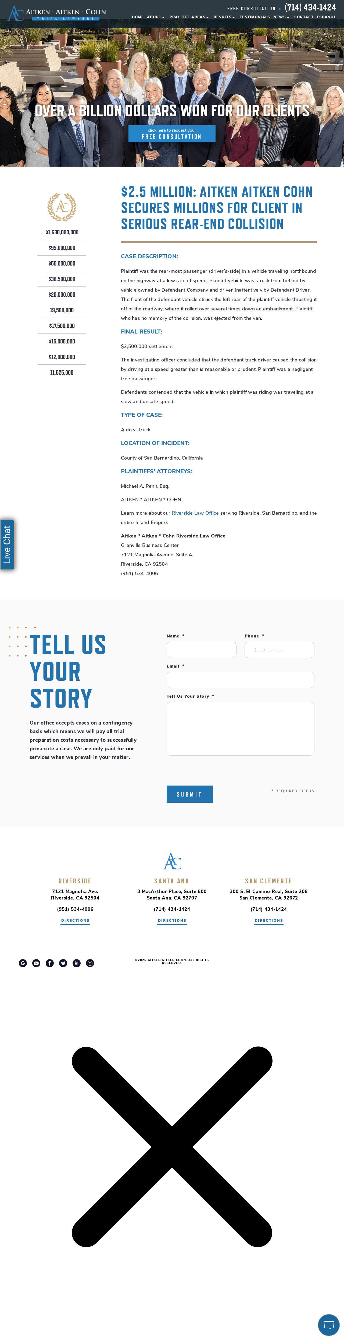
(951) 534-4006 (75, 909)
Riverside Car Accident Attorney (172, 966)
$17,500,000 (62, 326)
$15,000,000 (62, 341)
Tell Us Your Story (190, 696)
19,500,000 (62, 310)
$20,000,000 (61, 295)
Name (175, 636)
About (154, 17)
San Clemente (268, 881)
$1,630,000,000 (61, 232)
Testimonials (255, 17)
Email (175, 666)
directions (75, 921)
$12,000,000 (62, 357)
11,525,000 (61, 373)
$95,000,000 (61, 248)
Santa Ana (172, 881)
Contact (304, 17)
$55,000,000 (61, 263)
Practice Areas (188, 17)
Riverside (75, 881)
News (280, 17)
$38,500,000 (61, 279)
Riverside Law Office (195, 513)
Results (223, 17)
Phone (254, 636)
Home (138, 17)
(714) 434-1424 (310, 7)
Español (326, 17)
